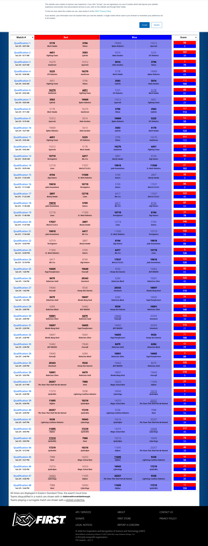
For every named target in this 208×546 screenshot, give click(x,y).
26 (22, 278)
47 (22, 475)
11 (22, 137)
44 (22, 447)
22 (22, 240)
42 (22, 428)
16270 (52, 62)
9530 (117, 268)
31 (22, 325)
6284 (117, 278)
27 (22, 287)
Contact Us (166, 512)
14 (22, 165)
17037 (85, 165)
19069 (117, 43)
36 (22, 372)
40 (22, 410)
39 (22, 400)
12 (22, 146)
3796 (85, 43)
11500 (153, 165)
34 (22, 353)
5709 (117, 174)
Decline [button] (157, 25)
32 (22, 334)
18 (22, 203)
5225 (153, 52)
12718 (52, 165)
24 (22, 259)
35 (22, 363)
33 (22, 344)
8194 (153, 156)
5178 (52, 43)
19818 (117, 165)
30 (22, 315)
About (121, 512)
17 (22, 193)
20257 (52, 381)
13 (22, 156)
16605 (52, 268)
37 (22, 381)
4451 (52, 52)
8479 (52, 278)
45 (22, 457)
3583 (85, 52)
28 (22, 297)
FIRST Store (124, 518)
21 (22, 231)
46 (22, 466)
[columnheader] (22, 37)
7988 (85, 381)
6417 (85, 156)
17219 (52, 391)
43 (22, 438)
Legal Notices (84, 524)
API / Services (83, 512)
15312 (153, 43)
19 (22, 212)
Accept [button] (144, 25)
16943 (117, 391)
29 (22, 306)
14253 (117, 381)
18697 (153, 287)
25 (22, 268)
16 (22, 184)
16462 (153, 268)
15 (22, 174)
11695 (153, 381)
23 (22, 250)
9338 (85, 391)
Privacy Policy (103, 11)
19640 (85, 268)
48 (22, 485)
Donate (80, 518)
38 (22, 391)
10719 (52, 156)
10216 (153, 391)
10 (22, 127)
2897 (117, 156)
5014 (117, 52)
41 (22, 419)
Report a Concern (128, 524)
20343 (85, 278)
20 (22, 221)
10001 (153, 278)
